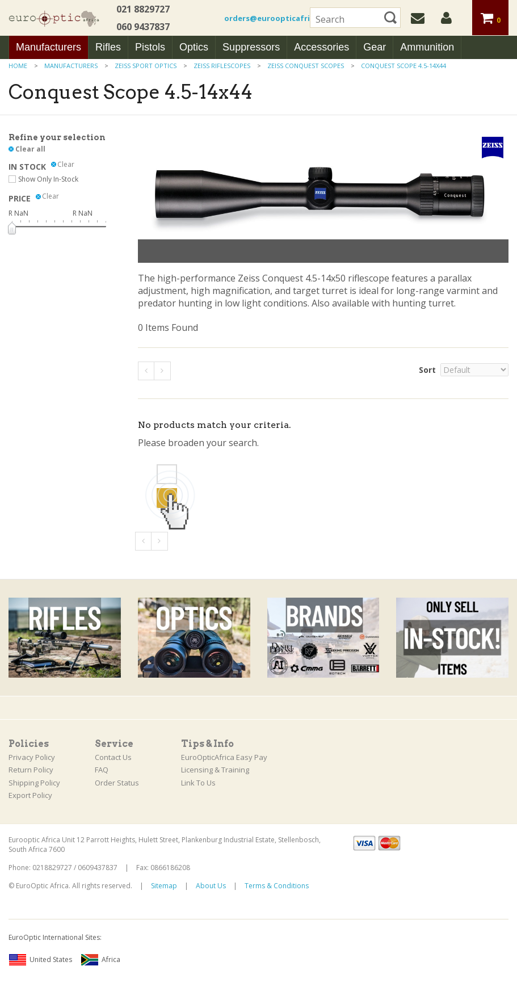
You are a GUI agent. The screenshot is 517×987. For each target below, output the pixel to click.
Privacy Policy (32, 757)
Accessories (321, 47)
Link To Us (198, 783)
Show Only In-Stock (48, 179)
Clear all (30, 149)
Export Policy (30, 795)
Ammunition (427, 47)
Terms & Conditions (277, 886)
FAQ (101, 770)
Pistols (150, 47)
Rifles (108, 47)
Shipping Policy (34, 783)
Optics (193, 47)
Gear (374, 47)
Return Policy (31, 770)
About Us (211, 886)
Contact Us (113, 757)
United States (40, 960)
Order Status (117, 783)
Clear (65, 164)
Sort (427, 369)
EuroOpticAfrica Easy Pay (224, 757)
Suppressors (251, 47)
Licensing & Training (215, 770)
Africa (100, 960)
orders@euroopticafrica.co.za (282, 18)
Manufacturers (48, 47)
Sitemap (164, 886)
